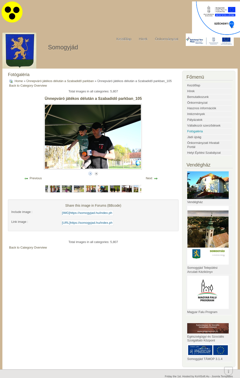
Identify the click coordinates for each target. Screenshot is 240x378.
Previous (36, 178)
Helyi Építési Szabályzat (204, 152)
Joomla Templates (222, 376)
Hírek (143, 39)
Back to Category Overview (28, 85)
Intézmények (196, 114)
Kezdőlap (124, 39)
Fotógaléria (195, 131)
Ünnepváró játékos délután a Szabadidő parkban (60, 81)
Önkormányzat (166, 39)
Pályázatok (195, 120)
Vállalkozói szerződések (204, 125)
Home (19, 81)
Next (149, 178)
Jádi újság (194, 137)
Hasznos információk (201, 108)
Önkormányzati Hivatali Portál (203, 145)
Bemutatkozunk (198, 97)
